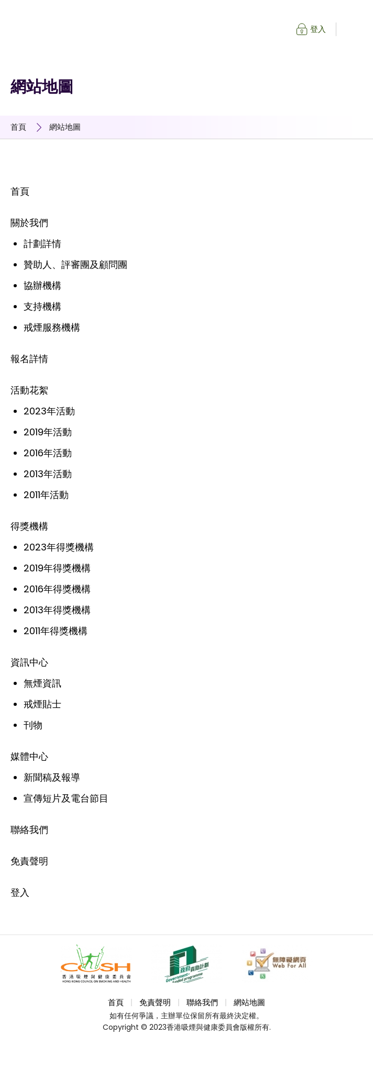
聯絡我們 (202, 1002)
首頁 (18, 126)
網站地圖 (65, 126)
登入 (318, 29)
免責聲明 (155, 1002)
